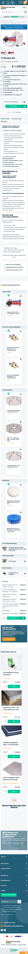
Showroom (4, 885)
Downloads (4, 121)
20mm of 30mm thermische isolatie (10, 783)
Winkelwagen (25, 2)
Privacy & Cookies (22, 944)
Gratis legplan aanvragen (8, 894)
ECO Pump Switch (7, 678)
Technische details (16, 118)
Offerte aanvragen (24, 8)
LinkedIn (5, 930)
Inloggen (3, 890)
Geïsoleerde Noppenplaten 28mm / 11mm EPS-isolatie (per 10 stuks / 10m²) (11, 745)
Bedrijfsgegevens (5, 880)
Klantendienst (5, 863)
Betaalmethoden (14, 936)
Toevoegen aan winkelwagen (14, 686)
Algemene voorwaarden (11, 944)
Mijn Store (8, 2)
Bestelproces (4, 875)
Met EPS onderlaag (7, 748)
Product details (5, 118)
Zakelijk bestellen (5, 868)
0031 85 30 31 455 (12, 2)
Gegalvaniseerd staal (7, 713)
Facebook (2, 930)
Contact (3, 856)
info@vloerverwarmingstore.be (13, 926)
